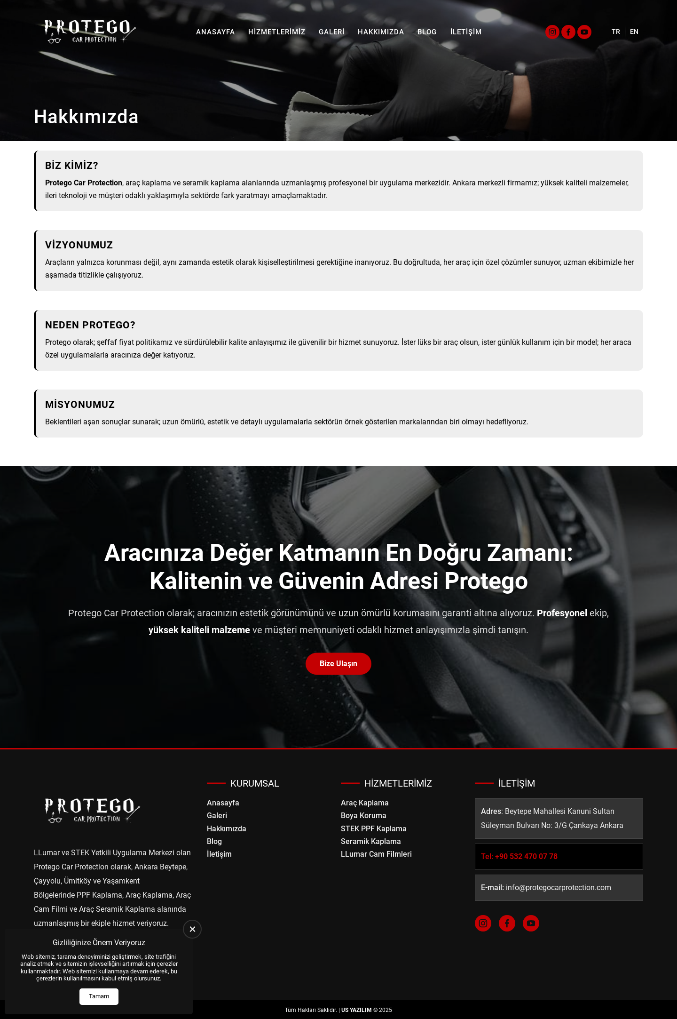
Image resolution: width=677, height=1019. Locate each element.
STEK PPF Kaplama (374, 828)
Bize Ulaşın (338, 664)
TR (616, 31)
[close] (192, 929)
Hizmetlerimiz (277, 32)
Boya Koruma (363, 815)
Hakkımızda (381, 32)
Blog (427, 32)
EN (634, 31)
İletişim (466, 32)
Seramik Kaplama (371, 841)
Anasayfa (215, 32)
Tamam (99, 996)
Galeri (332, 32)
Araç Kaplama (365, 802)
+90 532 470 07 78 (526, 856)
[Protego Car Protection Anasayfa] (90, 32)
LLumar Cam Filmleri (376, 854)
